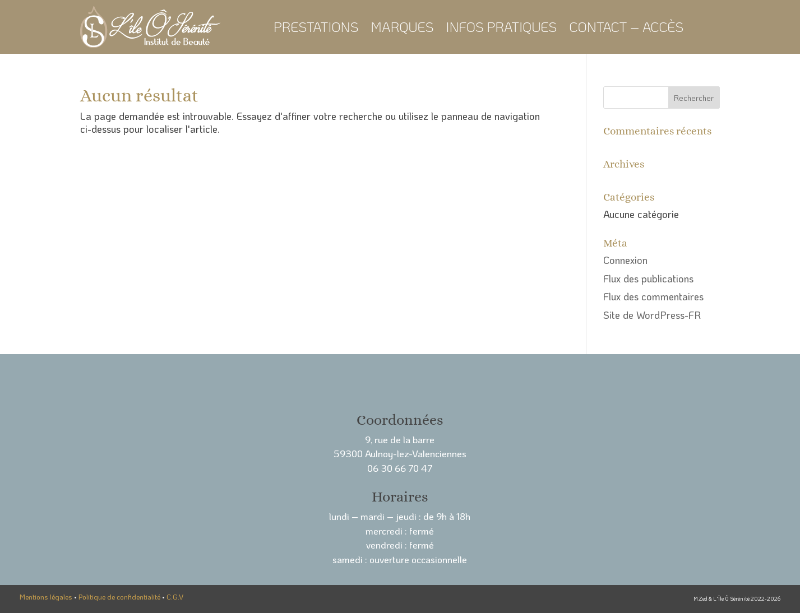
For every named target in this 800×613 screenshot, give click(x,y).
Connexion (625, 260)
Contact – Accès (626, 26)
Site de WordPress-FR (652, 315)
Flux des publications (648, 278)
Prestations (316, 26)
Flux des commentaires (653, 296)
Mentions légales (46, 596)
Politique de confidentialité (119, 596)
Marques (402, 26)
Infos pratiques (501, 26)
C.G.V (175, 596)
